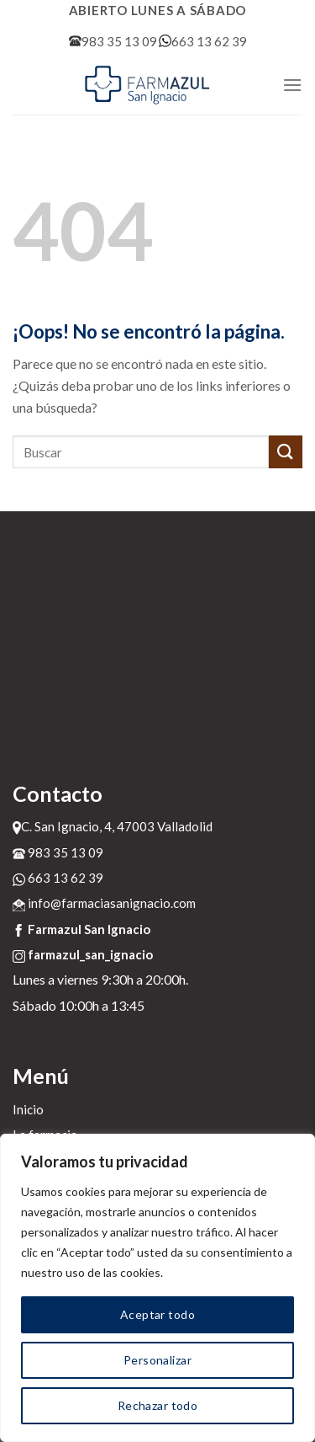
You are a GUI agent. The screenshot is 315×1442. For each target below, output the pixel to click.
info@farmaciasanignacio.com (104, 903)
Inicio (28, 1109)
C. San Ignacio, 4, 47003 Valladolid (113, 826)
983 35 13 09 (113, 41)
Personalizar (157, 1360)
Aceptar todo (157, 1314)
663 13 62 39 (203, 41)
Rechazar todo (157, 1405)
